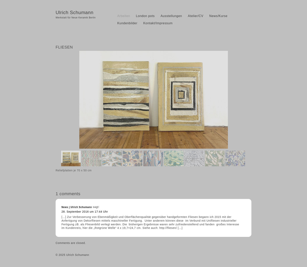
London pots (145, 16)
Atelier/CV (195, 16)
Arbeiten (123, 16)
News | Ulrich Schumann (76, 207)
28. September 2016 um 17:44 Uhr (84, 211)
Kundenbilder (127, 23)
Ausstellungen (171, 16)
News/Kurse (218, 16)
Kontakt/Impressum (158, 23)
